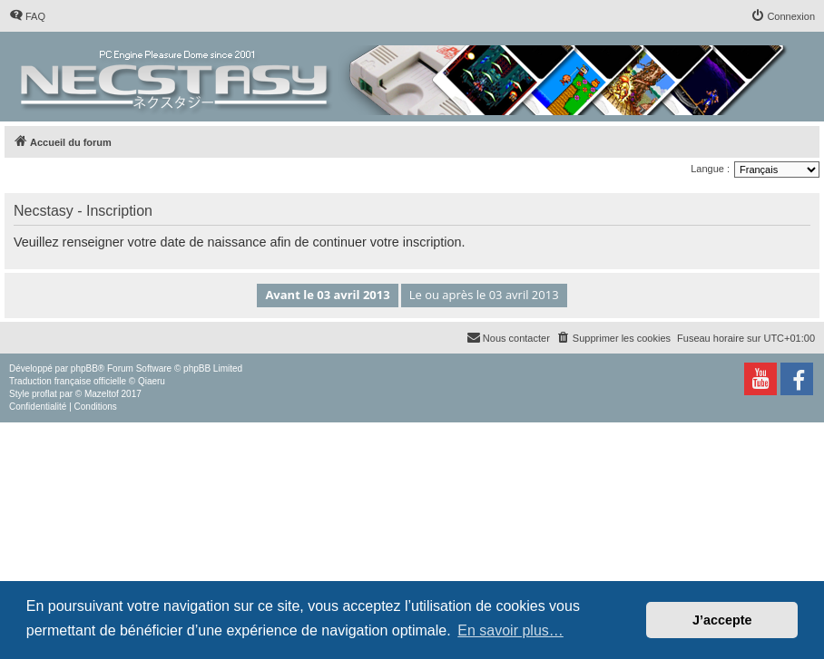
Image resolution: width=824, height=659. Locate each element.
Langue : (710, 168)
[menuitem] (27, 16)
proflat (44, 394)
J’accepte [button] (722, 620)
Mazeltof (101, 394)
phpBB (84, 368)
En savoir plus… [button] (510, 630)
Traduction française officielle (67, 381)
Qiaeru (151, 381)
